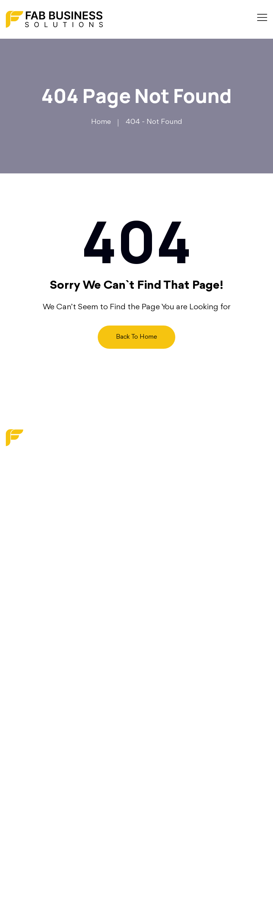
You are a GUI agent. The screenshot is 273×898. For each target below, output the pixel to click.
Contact (19, 585)
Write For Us (26, 599)
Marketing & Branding (40, 673)
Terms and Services (36, 628)
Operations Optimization (45, 731)
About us (21, 541)
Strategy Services (34, 702)
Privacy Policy (27, 614)
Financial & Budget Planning (50, 716)
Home (101, 122)
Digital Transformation (40, 687)
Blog (13, 556)
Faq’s (14, 570)
